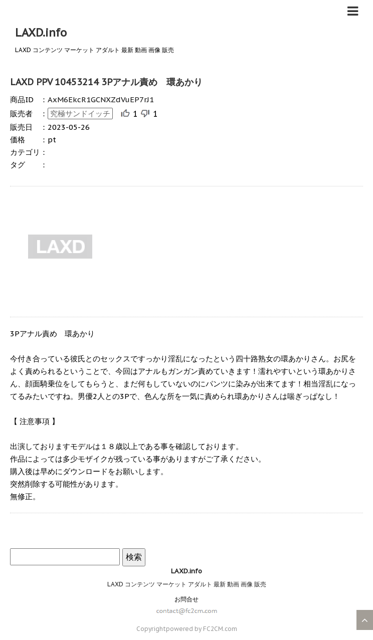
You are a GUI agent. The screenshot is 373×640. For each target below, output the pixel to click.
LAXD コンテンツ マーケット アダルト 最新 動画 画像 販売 (186, 584)
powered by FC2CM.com (201, 628)
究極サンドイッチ (80, 113)
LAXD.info (41, 33)
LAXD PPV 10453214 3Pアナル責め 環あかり (106, 82)
